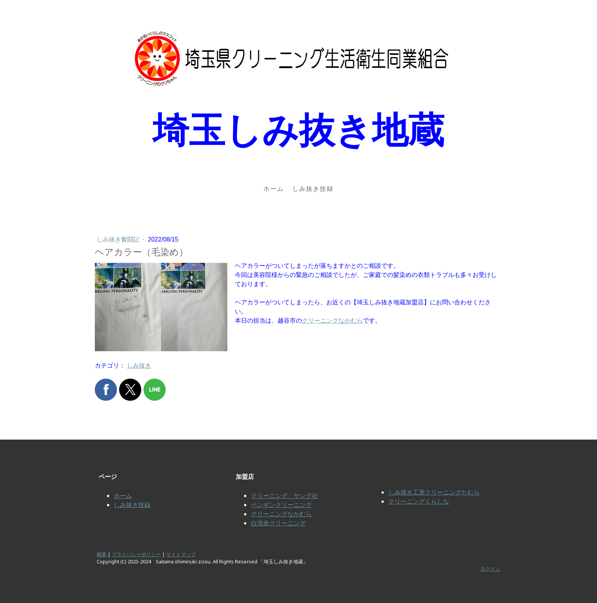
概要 (102, 554)
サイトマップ (181, 554)
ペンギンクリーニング (281, 505)
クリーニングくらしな (418, 501)
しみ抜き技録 (313, 188)
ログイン (490, 568)
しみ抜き (139, 365)
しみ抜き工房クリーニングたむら (434, 492)
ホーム (273, 188)
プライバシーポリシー (136, 554)
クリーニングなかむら (332, 320)
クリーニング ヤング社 (284, 495)
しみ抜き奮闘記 (119, 239)
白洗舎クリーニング (278, 523)
